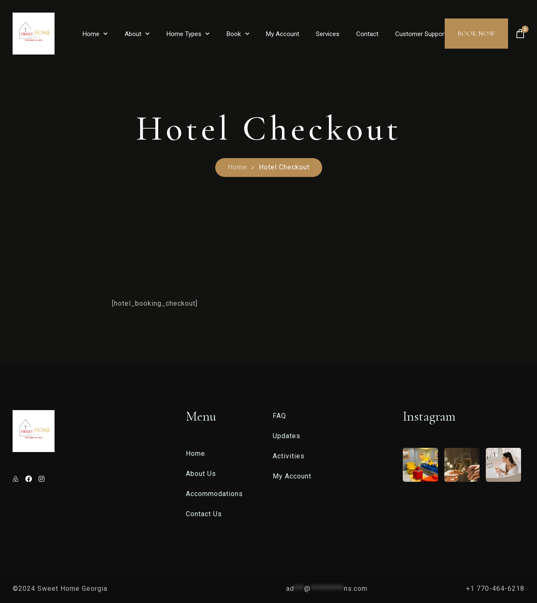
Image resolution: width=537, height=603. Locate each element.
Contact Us (204, 514)
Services (327, 34)
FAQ (279, 416)
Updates (286, 436)
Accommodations (214, 494)
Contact (367, 34)
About (133, 34)
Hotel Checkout (284, 167)
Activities (289, 456)
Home (91, 34)
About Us (201, 474)
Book (234, 34)
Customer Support (420, 34)
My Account (282, 34)
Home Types (184, 34)
